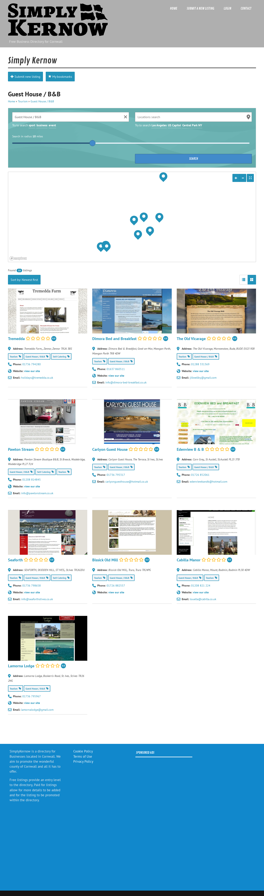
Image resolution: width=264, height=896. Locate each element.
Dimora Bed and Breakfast (114, 338)
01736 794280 (31, 364)
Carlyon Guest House (110, 449)
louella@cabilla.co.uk (203, 599)
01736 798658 (31, 585)
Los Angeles (159, 125)
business (42, 125)
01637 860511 (116, 369)
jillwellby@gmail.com (203, 377)
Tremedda (16, 338)
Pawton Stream (21, 449)
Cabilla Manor (188, 560)
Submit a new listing (200, 8)
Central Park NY (192, 125)
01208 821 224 (200, 585)
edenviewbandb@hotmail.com (208, 481)
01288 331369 (200, 364)
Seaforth (15, 560)
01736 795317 (116, 475)
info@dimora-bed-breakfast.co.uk (126, 382)
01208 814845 (31, 479)
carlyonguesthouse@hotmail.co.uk (126, 481)
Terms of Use (82, 756)
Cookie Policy (83, 751)
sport (32, 125)
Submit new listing (25, 77)
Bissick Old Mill (105, 560)
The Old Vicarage (191, 338)
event (52, 125)
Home (173, 8)
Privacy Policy (83, 761)
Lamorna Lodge (21, 666)
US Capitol (174, 125)
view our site (32, 371)
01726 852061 (200, 475)
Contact (246, 8)
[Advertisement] (164, 820)
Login (227, 8)
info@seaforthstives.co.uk (37, 599)
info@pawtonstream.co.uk (37, 493)
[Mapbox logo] (18, 258)
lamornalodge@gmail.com (37, 709)
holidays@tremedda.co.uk (37, 377)
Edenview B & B (190, 449)
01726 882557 (116, 585)
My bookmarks (60, 77)
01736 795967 (31, 696)
